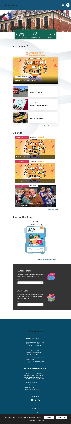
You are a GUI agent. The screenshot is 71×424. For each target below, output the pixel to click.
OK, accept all (48, 417)
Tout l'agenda (52, 210)
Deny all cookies (61, 417)
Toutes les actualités (50, 126)
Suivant (54, 34)
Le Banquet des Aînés (22, 205)
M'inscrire (20, 280)
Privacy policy (41, 420)
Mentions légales (35, 412)
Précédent (16, 34)
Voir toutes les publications (46, 259)
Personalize (32, 420)
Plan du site (35, 409)
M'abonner (20, 302)
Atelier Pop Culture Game (23, 157)
